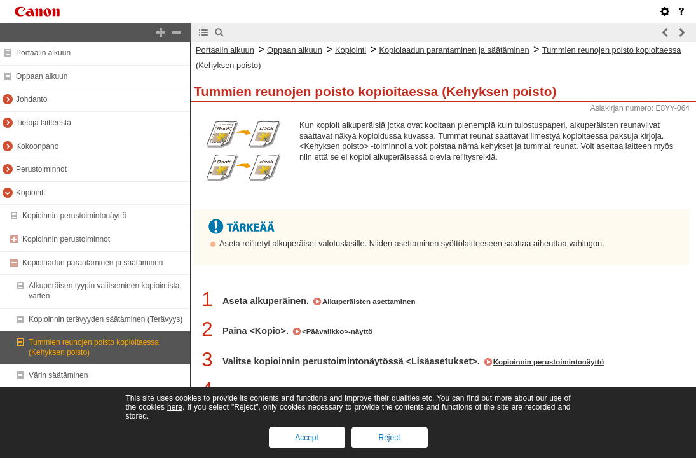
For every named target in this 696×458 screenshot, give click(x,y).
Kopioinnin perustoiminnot (66, 239)
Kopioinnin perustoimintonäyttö (74, 215)
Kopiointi (30, 192)
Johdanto (31, 99)
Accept (306, 437)
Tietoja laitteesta (43, 122)
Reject (389, 437)
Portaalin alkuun (43, 52)
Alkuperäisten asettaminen (369, 301)
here (174, 407)
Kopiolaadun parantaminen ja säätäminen (92, 262)
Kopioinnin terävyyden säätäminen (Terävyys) (105, 319)
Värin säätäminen (58, 375)
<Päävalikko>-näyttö (337, 331)
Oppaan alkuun (41, 76)
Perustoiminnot (41, 169)
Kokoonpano (37, 146)
